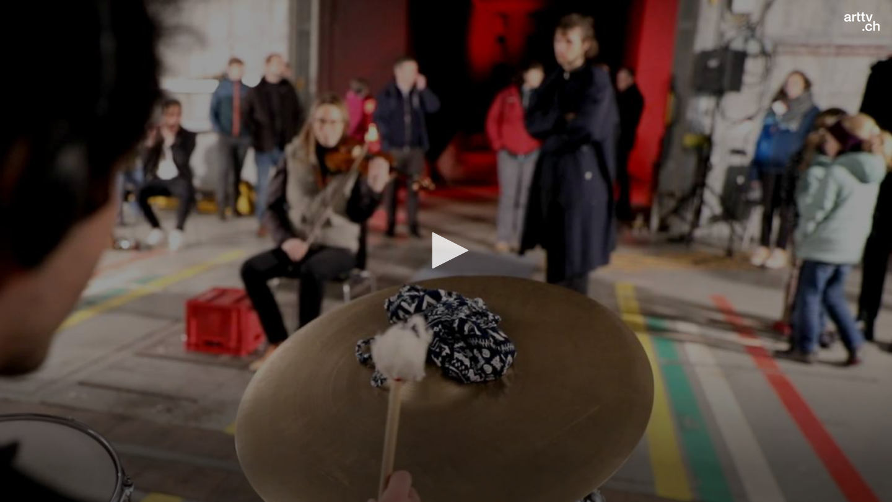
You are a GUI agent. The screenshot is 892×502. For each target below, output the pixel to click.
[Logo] (862, 21)
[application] (446, 251)
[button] (446, 250)
